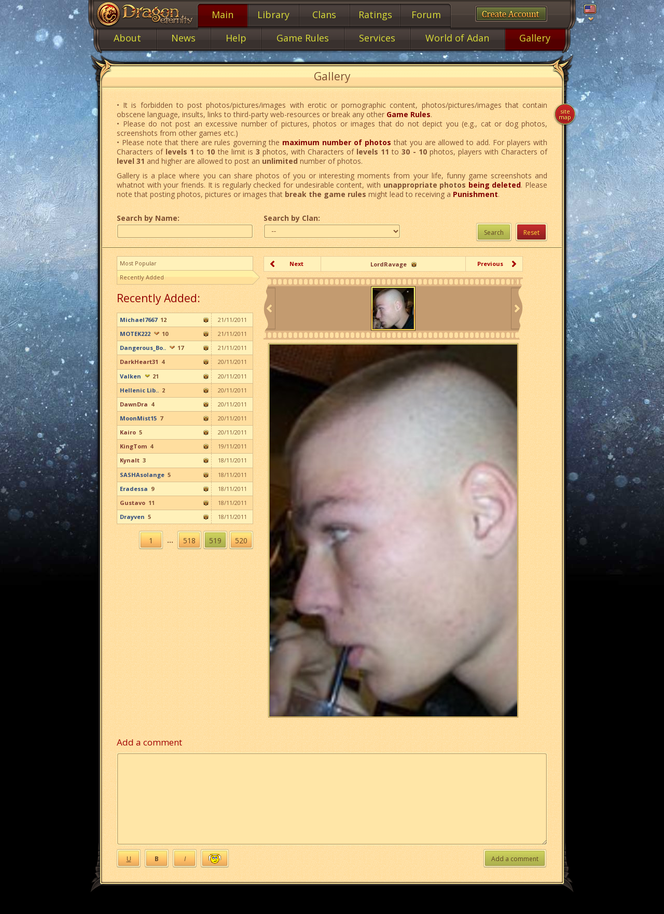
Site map (565, 114)
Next (296, 264)
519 (215, 540)
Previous (490, 264)
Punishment (475, 194)
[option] (393, 308)
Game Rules (408, 114)
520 (241, 540)
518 (189, 540)
